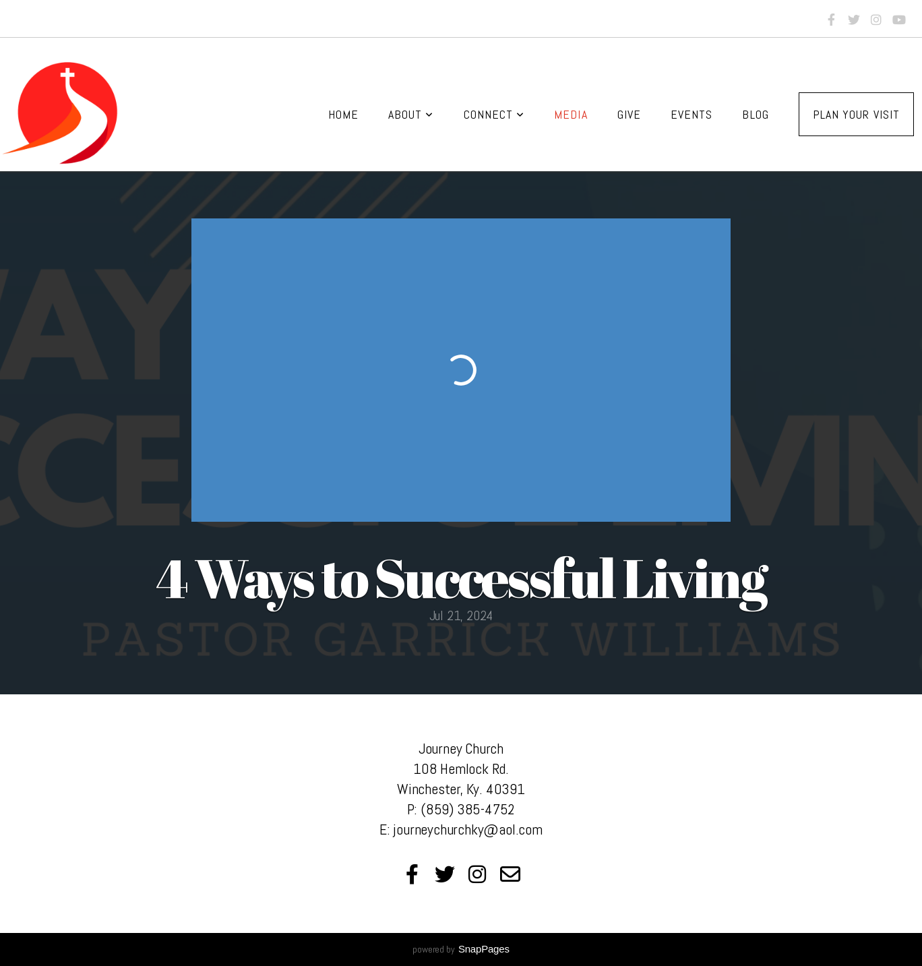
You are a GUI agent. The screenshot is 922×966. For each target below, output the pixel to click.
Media (570, 114)
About (411, 114)
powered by (460, 949)
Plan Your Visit (856, 114)
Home (343, 114)
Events (691, 114)
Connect (494, 114)
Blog (755, 114)
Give (629, 114)
